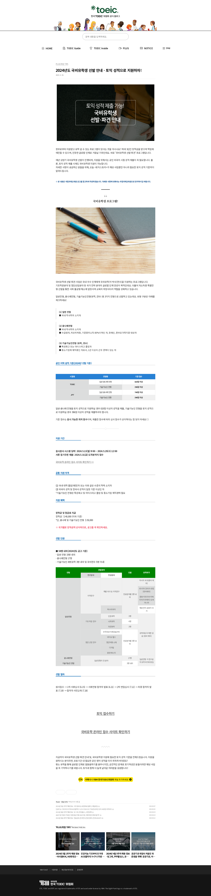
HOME (46, 48)
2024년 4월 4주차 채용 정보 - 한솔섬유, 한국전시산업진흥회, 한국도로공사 (78, 818)
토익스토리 (105, 17)
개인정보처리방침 (67, 869)
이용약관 (55, 869)
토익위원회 (56, 882)
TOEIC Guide (74, 48)
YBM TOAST (44, 869)
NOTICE (148, 48)
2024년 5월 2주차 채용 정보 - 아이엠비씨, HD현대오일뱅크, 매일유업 (77, 806)
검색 (124, 36)
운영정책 (80, 869)
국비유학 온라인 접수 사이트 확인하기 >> (75, 462)
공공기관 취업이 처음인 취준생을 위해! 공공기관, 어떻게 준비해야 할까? (77, 815)
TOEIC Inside (101, 48)
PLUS (126, 48)
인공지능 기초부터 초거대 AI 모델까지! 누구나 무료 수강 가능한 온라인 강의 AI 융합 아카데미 (84, 809)
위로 (170, 870)
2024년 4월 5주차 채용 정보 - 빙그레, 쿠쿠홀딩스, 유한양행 (74, 812)
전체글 (166, 48)
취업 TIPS (64, 802)
